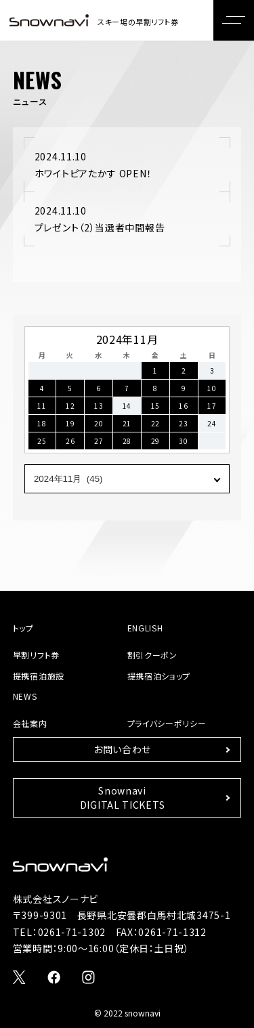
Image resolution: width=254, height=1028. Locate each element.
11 (41, 406)
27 (98, 441)
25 (41, 441)
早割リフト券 (36, 655)
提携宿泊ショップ (159, 675)
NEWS (25, 696)
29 (155, 441)
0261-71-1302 (72, 932)
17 (211, 406)
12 (70, 406)
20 (98, 423)
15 (155, 406)
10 (211, 388)
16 (183, 406)
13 (98, 406)
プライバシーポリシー (167, 723)
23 (183, 423)
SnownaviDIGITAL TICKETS (122, 797)
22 (155, 423)
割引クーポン (152, 655)
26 (70, 441)
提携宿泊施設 (38, 675)
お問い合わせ (122, 749)
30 (183, 441)
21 (127, 423)
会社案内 (30, 723)
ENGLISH (145, 627)
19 (70, 423)
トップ (23, 627)
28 (127, 441)
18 (41, 423)
